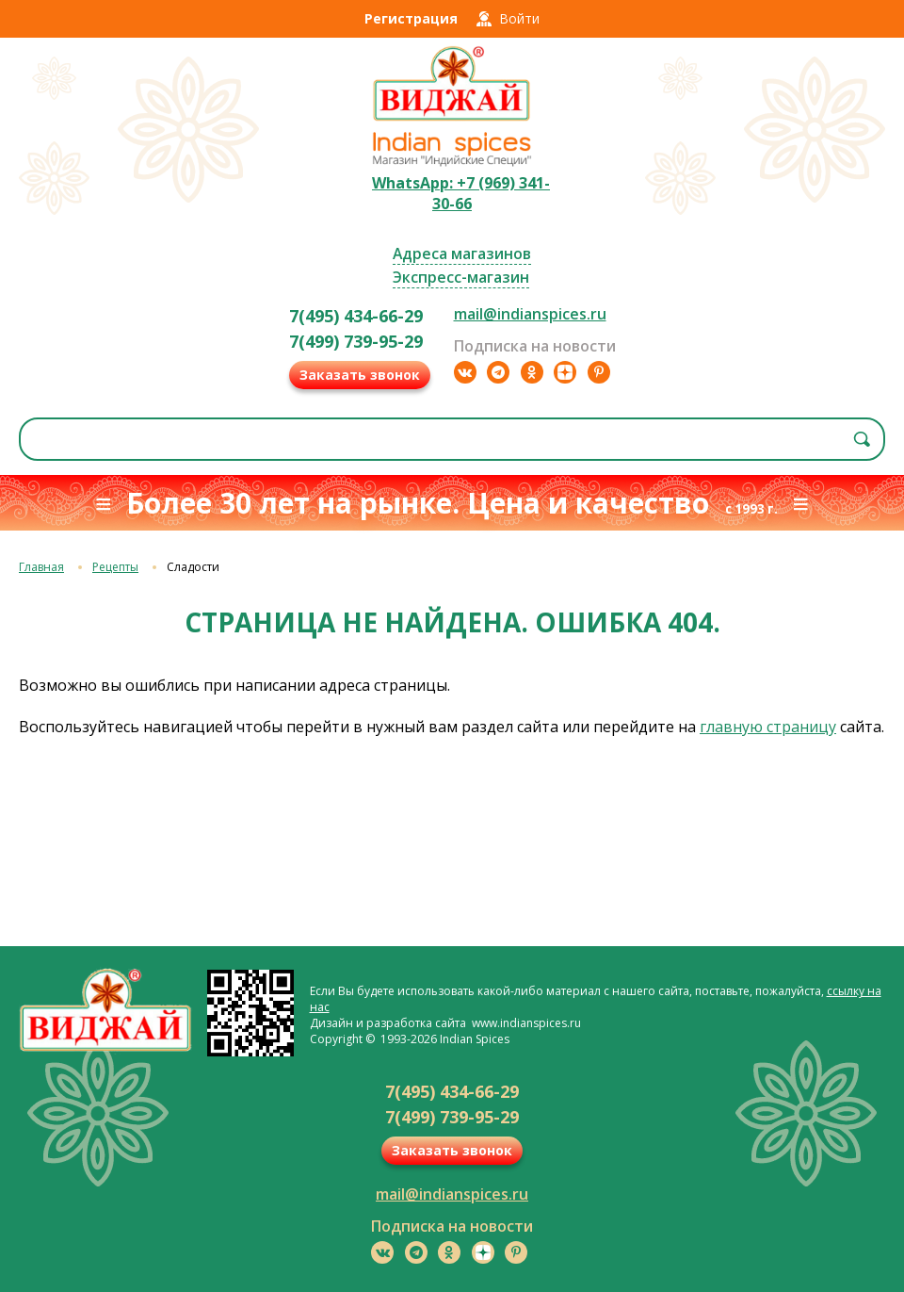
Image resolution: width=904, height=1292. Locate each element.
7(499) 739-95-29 (356, 341)
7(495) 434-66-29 (356, 315)
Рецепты (115, 567)
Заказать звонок (359, 375)
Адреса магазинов (462, 253)
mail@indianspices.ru (530, 313)
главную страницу (768, 726)
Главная (41, 567)
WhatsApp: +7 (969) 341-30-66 (461, 193)
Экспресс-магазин (461, 277)
